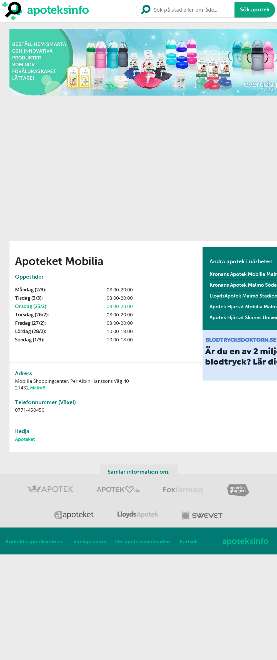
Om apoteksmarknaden (142, 541)
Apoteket (25, 439)
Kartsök (189, 541)
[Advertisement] (72, 166)
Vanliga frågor (90, 541)
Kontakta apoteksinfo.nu (35, 541)
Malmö (38, 388)
